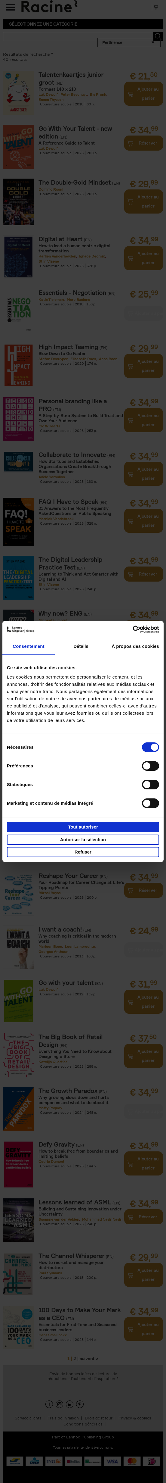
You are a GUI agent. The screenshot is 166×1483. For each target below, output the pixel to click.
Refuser (83, 851)
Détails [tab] (80, 646)
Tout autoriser (83, 826)
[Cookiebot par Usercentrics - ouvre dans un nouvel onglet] (132, 629)
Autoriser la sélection (83, 839)
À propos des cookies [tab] (135, 646)
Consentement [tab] (28, 646)
